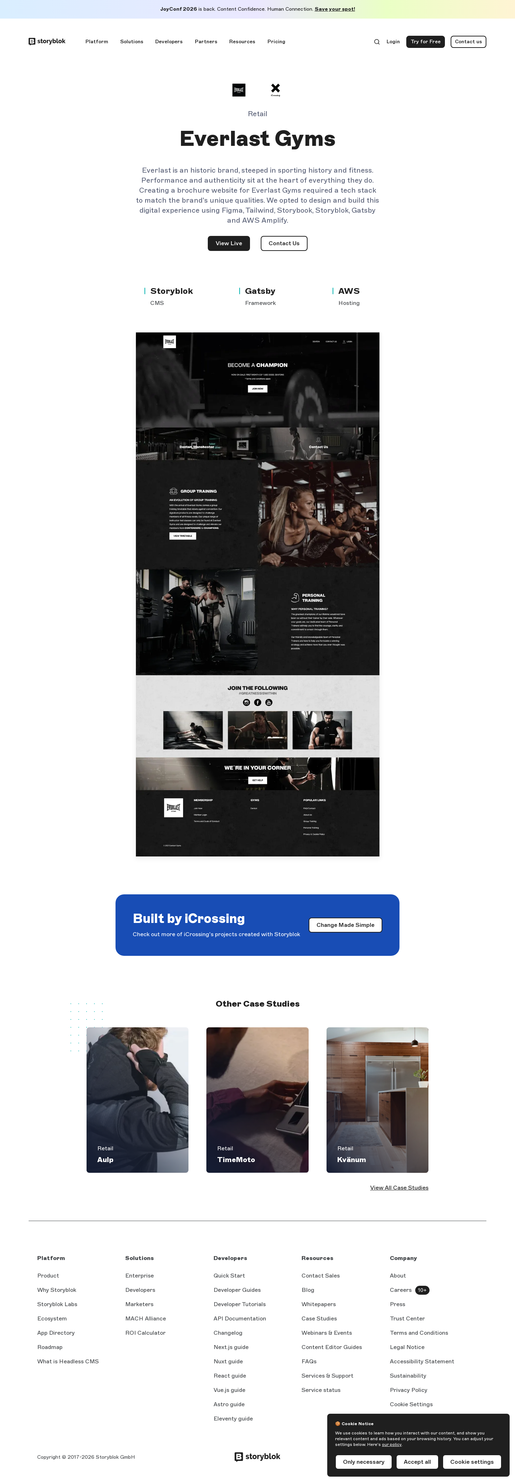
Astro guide (229, 1405)
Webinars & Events (326, 1332)
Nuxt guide (228, 1362)
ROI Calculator (145, 1332)
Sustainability (408, 1375)
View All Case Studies (399, 1187)
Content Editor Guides (331, 1348)
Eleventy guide (233, 1419)
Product (48, 1275)
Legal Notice (407, 1347)
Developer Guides (237, 1289)
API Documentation (240, 1319)
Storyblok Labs (57, 1304)
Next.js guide (231, 1348)
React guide (230, 1376)
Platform (96, 42)
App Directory (56, 1332)
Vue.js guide (229, 1390)
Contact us (468, 42)
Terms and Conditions (419, 1332)
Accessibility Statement (422, 1361)
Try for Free (428, 43)
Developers (169, 42)
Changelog (228, 1332)
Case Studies (319, 1318)
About (398, 1275)
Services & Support (327, 1375)
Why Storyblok (56, 1289)
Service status (320, 1390)
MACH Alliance (145, 1318)
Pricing (276, 42)
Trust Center (407, 1318)
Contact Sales (320, 1275)
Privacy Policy (408, 1390)
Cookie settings (472, 1461)
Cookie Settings (411, 1404)
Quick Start (229, 1275)
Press (397, 1304)
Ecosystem (52, 1318)
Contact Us (284, 243)
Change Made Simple (349, 927)
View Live (233, 245)
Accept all (417, 1461)
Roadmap (50, 1347)
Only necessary (363, 1461)
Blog (307, 1289)
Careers (401, 1289)
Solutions (131, 42)
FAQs (309, 1361)
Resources (242, 42)
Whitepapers (318, 1304)
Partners (206, 42)
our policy (392, 1444)
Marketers (139, 1304)
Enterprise (139, 1275)
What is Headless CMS (68, 1361)
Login (394, 43)
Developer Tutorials (240, 1304)
